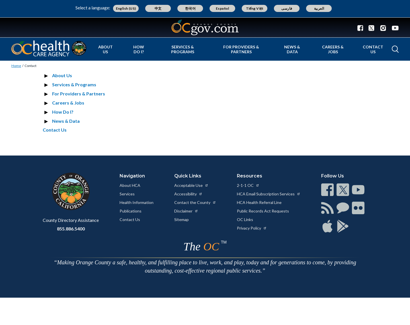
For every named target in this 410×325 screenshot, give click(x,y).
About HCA (130, 185)
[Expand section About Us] (47, 75)
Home (16, 66)
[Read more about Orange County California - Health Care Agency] (48, 48)
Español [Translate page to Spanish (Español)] (222, 8)
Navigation (132, 176)
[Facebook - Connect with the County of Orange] (361, 27)
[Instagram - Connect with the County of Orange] (383, 27)
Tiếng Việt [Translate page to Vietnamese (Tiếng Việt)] (255, 8)
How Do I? (138, 49)
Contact (30, 66)
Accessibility (188, 193)
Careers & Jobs (333, 49)
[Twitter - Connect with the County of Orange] (371, 27)
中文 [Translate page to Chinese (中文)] (158, 8)
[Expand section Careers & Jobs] (47, 102)
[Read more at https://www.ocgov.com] (71, 191)
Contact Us (373, 49)
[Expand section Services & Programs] (47, 84)
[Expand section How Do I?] (47, 111)
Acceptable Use (191, 185)
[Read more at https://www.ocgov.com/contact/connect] (327, 189)
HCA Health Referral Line (259, 202)
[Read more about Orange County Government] (205, 27)
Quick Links (187, 176)
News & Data (292, 49)
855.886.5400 (71, 228)
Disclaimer (186, 211)
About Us (105, 49)
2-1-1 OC (248, 185)
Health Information (136, 202)
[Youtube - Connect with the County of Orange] (394, 27)
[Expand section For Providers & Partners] (47, 93)
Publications (131, 211)
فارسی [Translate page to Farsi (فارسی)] (286, 8)
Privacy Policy (252, 228)
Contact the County (195, 202)
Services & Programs (182, 49)
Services (127, 193)
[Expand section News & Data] (47, 121)
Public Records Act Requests (263, 211)
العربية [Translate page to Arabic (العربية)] (319, 8)
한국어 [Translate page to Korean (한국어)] (190, 8)
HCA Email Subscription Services (268, 193)
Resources (249, 176)
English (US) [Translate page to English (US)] (126, 8)
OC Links (245, 219)
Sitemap (181, 219)
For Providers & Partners (241, 49)
